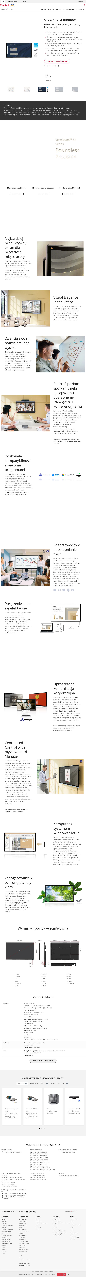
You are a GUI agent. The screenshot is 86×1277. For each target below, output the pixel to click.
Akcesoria (80, 9)
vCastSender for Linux (9, 1182)
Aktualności (72, 1223)
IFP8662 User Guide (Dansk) (39, 1152)
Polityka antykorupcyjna (75, 1237)
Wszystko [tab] (22, 1083)
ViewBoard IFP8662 (7, 9)
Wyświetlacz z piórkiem (7, 1235)
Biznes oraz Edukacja (12, 1)
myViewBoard (5, 1237)
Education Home (22, 1221)
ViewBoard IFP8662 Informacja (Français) (14, 1195)
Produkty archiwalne (57, 1235)
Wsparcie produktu (57, 1221)
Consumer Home (22, 1254)
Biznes (24, 1)
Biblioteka (38, 1219)
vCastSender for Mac (9, 1184)
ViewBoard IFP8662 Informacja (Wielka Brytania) (14, 1197)
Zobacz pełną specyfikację (43, 1061)
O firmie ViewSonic (74, 1219)
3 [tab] (44, 1128)
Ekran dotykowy (22, 1223)
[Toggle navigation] (84, 5)
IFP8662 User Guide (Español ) (40, 1157)
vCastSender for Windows (10, 1186)
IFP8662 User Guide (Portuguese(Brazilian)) (43, 1169)
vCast (5, 1181)
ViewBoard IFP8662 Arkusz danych (13, 1152)
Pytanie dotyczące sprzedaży (57, 61)
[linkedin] (35, 1212)
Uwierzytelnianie (22, 1225)
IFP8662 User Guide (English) (39, 1155)
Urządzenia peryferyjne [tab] (59, 1083)
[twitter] (27, 1212)
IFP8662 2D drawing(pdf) (38, 1175)
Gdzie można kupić (74, 1233)
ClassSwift (4, 1249)
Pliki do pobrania (68, 9)
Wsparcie (80, 1)
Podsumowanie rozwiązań (41, 1223)
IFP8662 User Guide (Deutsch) (40, 1154)
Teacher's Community (23, 1231)
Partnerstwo (72, 1239)
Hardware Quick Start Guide (59, 1231)
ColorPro (21, 1256)
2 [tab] (42, 1128)
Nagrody (71, 1221)
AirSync (3, 1253)
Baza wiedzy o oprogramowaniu (60, 1233)
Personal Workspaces (23, 1241)
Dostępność (51, 1271)
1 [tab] (39, 1128)
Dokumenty (38, 1227)
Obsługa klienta (56, 1219)
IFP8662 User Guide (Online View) (41, 1168)
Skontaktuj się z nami (57, 1229)
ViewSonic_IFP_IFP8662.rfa (39, 1179)
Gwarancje (55, 1227)
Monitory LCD (5, 1221)
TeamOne (4, 1251)
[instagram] (30, 1212)
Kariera (71, 1235)
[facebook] (25, 1212)
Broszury (38, 1225)
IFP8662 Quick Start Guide (68, 1152)
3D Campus (21, 1233)
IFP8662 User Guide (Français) (40, 1159)
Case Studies (38, 1221)
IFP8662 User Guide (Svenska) (40, 1166)
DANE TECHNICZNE (54, 9)
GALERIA (48, 77)
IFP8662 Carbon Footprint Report (70, 1175)
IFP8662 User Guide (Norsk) (39, 1164)
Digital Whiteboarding (23, 1249)
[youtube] (32, 1212)
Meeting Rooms (22, 1239)
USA (60, 1274)
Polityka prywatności (35, 1271)
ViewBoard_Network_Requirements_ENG (14, 1179)
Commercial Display (6, 1233)
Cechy (43, 9)
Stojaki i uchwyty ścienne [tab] (38, 1083)
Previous (3, 1104)
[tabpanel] (11, 1106)
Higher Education (22, 1229)
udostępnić (51, 66)
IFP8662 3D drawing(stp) (38, 1177)
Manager (3, 1247)
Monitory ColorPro (6, 1241)
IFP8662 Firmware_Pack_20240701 (13, 1177)
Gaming (20, 1258)
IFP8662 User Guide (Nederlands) (41, 1162)
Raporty (37, 1229)
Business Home (22, 1237)
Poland (73, 1211)
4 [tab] (46, 1128)
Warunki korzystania (44, 1271)
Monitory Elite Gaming (7, 1239)
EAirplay (6, 1175)
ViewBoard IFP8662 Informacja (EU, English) (15, 1193)
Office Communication (24, 1243)
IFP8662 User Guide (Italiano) (39, 1161)
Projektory (4, 1223)
